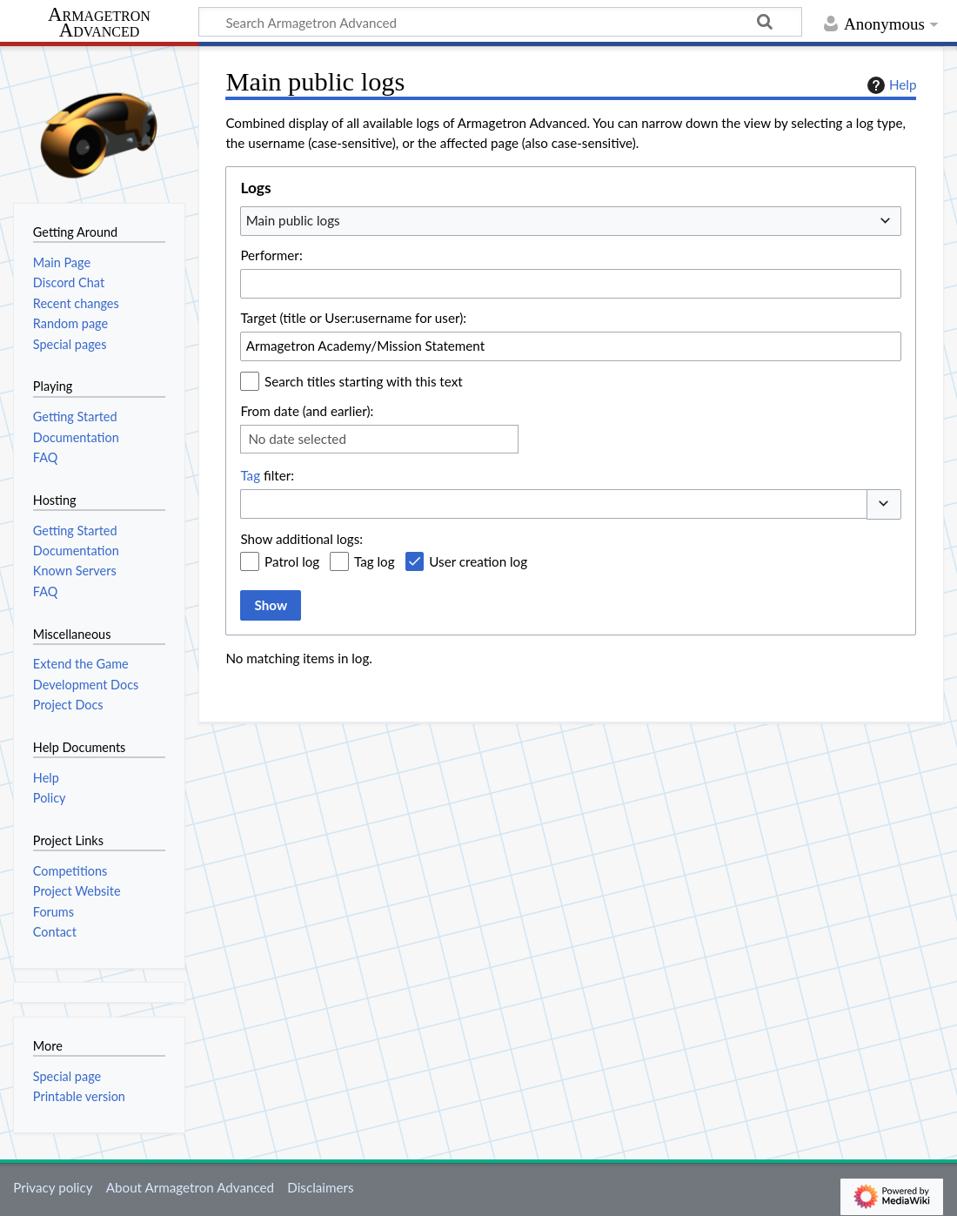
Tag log (374, 561)
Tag (250, 475)
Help (889, 85)
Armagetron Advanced (99, 23)
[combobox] (570, 221)
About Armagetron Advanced (190, 1187)
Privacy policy (52, 1187)
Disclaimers (320, 1187)
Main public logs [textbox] (293, 220)
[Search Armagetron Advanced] (500, 22)
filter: (267, 475)
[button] (884, 504)
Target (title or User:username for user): (353, 318)
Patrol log (291, 561)
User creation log (478, 561)
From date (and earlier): (306, 411)
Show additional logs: (301, 539)
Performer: (271, 255)
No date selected (297, 439)
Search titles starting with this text (363, 381)
